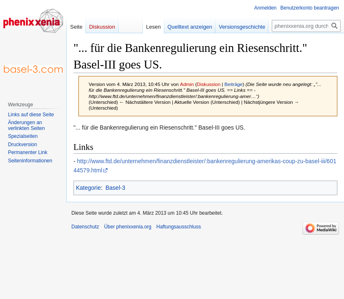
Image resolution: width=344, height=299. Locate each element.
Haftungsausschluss (178, 227)
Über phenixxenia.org (127, 227)
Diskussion (208, 84)
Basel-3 (115, 187)
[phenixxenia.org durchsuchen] (306, 26)
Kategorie (88, 187)
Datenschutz (85, 227)
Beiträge (233, 84)
